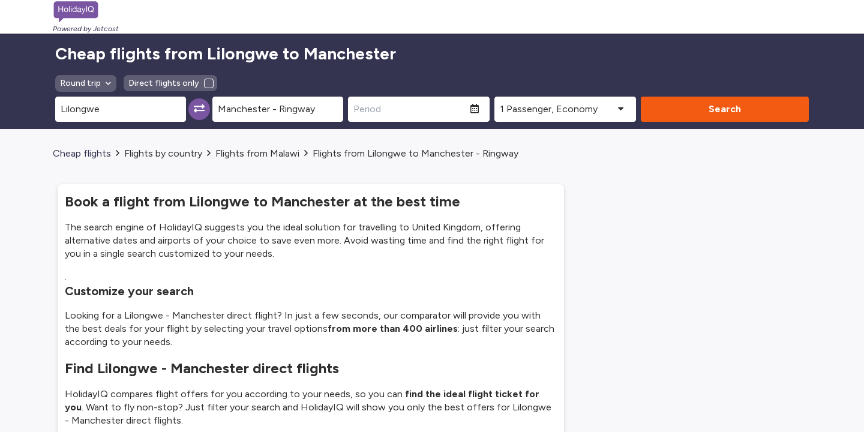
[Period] (409, 109)
